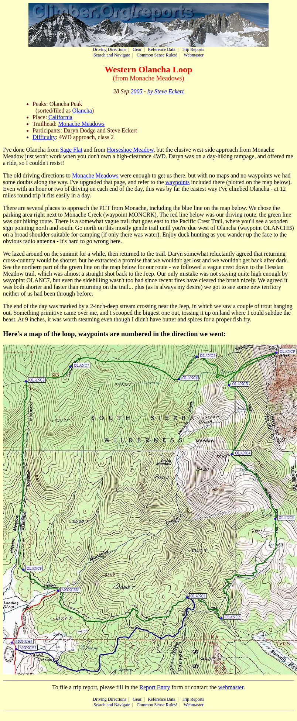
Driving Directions (109, 49)
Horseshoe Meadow (130, 149)
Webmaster (194, 55)
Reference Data (161, 49)
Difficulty (44, 137)
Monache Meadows (81, 124)
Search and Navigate (111, 55)
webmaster (230, 687)
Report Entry (154, 687)
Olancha (82, 110)
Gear (137, 49)
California (60, 117)
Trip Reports (193, 49)
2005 (137, 91)
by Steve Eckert (165, 91)
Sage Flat (71, 149)
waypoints (177, 182)
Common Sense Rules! (157, 55)
